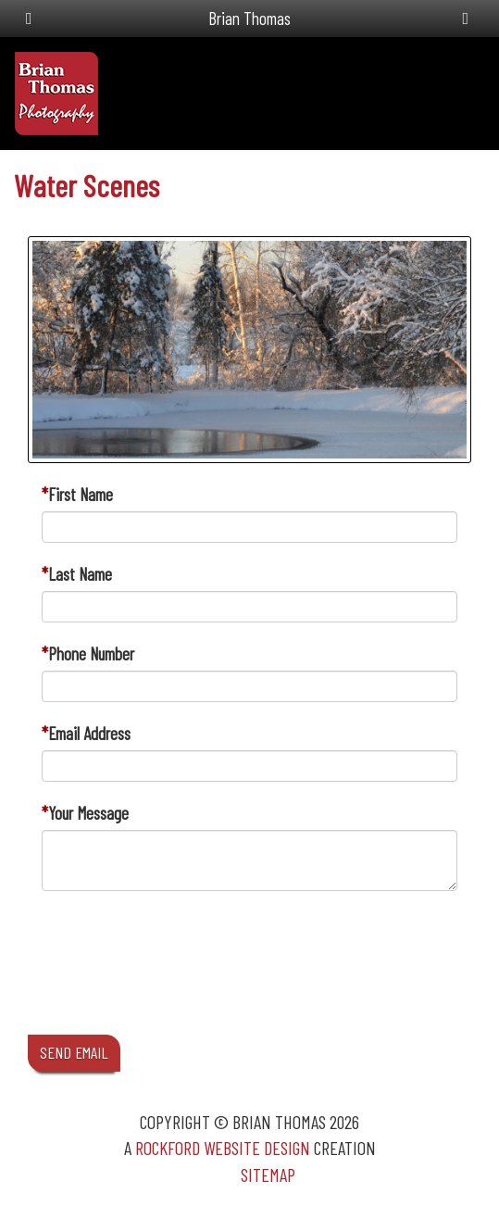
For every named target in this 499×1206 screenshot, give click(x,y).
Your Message (88, 812)
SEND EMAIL (74, 1052)
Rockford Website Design (222, 1148)
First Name (80, 494)
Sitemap (268, 1174)
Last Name (80, 573)
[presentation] (182, 980)
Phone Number (91, 653)
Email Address (89, 733)
